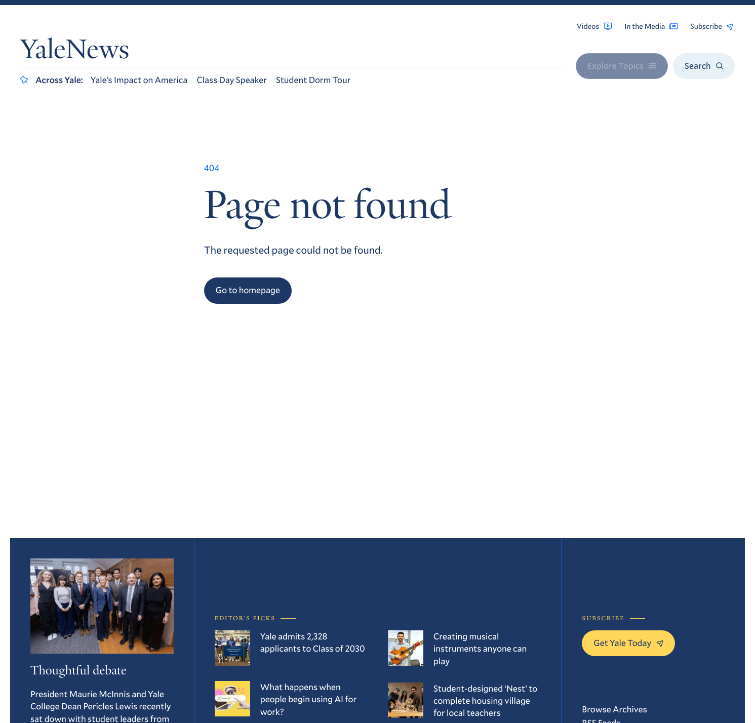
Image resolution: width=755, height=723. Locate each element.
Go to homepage (248, 290)
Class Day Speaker (231, 80)
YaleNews (74, 52)
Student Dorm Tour (313, 80)
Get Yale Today (628, 643)
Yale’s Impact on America (139, 80)
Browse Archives (614, 709)
